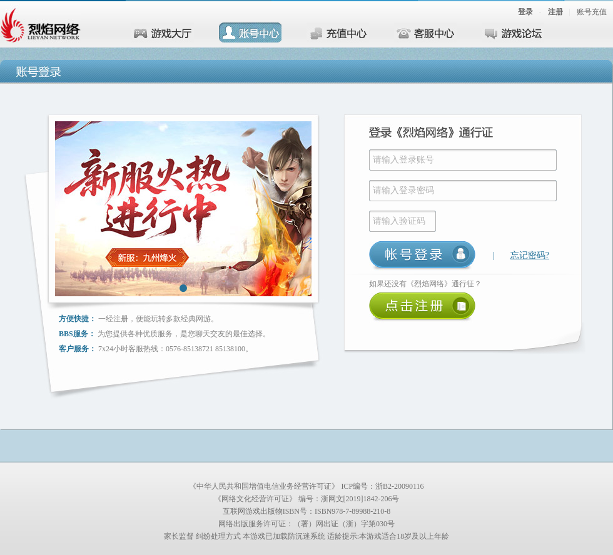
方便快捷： (77, 318)
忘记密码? (529, 255)
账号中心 (250, 32)
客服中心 (425, 32)
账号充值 (592, 12)
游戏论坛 (513, 32)
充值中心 (337, 32)
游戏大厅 (162, 32)
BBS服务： (77, 333)
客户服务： (77, 348)
